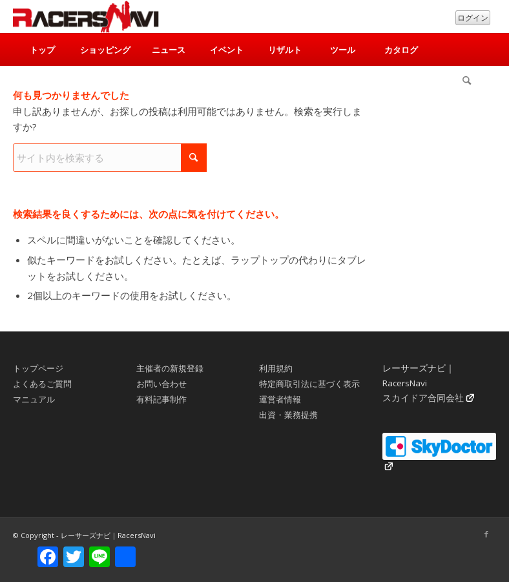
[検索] (467, 82)
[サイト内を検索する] (110, 157)
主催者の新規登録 (169, 368)
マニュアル (34, 399)
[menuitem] (42, 50)
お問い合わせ (161, 384)
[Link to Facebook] (486, 534)
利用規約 (276, 368)
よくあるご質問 (42, 384)
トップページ (38, 368)
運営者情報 (280, 399)
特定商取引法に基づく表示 (309, 384)
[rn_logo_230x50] (86, 17)
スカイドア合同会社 (423, 398)
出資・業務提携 (288, 415)
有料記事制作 (161, 399)
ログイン (472, 17)
